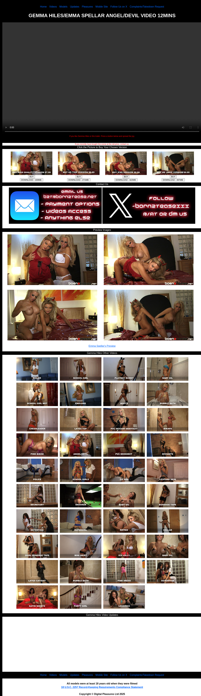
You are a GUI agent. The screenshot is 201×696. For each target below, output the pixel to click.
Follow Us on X (118, 6)
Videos (53, 6)
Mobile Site (102, 6)
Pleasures (87, 6)
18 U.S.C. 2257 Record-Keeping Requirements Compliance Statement (102, 687)
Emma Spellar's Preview (102, 346)
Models (63, 6)
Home (43, 6)
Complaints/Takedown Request (147, 6)
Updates (74, 6)
